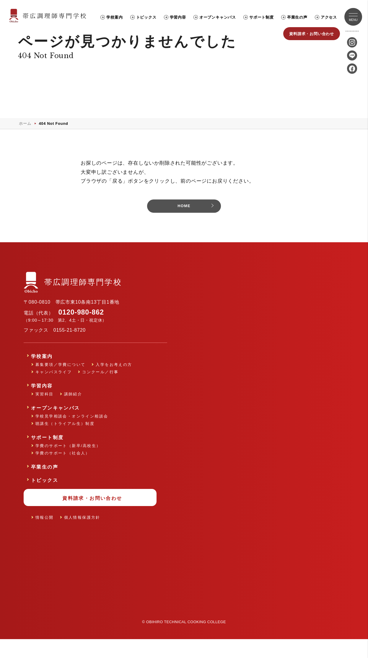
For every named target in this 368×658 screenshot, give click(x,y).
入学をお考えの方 (114, 381)
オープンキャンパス (217, 17)
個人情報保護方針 (82, 533)
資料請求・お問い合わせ (311, 34)
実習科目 (44, 410)
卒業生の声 (297, 17)
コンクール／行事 (100, 388)
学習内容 (178, 17)
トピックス (146, 17)
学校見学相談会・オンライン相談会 (71, 432)
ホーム (25, 138)
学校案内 (114, 17)
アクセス (329, 17)
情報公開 (44, 533)
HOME (184, 222)
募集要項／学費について (60, 381)
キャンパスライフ (53, 388)
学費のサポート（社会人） (62, 469)
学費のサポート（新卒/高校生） (68, 462)
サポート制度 (261, 17)
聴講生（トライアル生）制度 (65, 440)
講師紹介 (73, 410)
